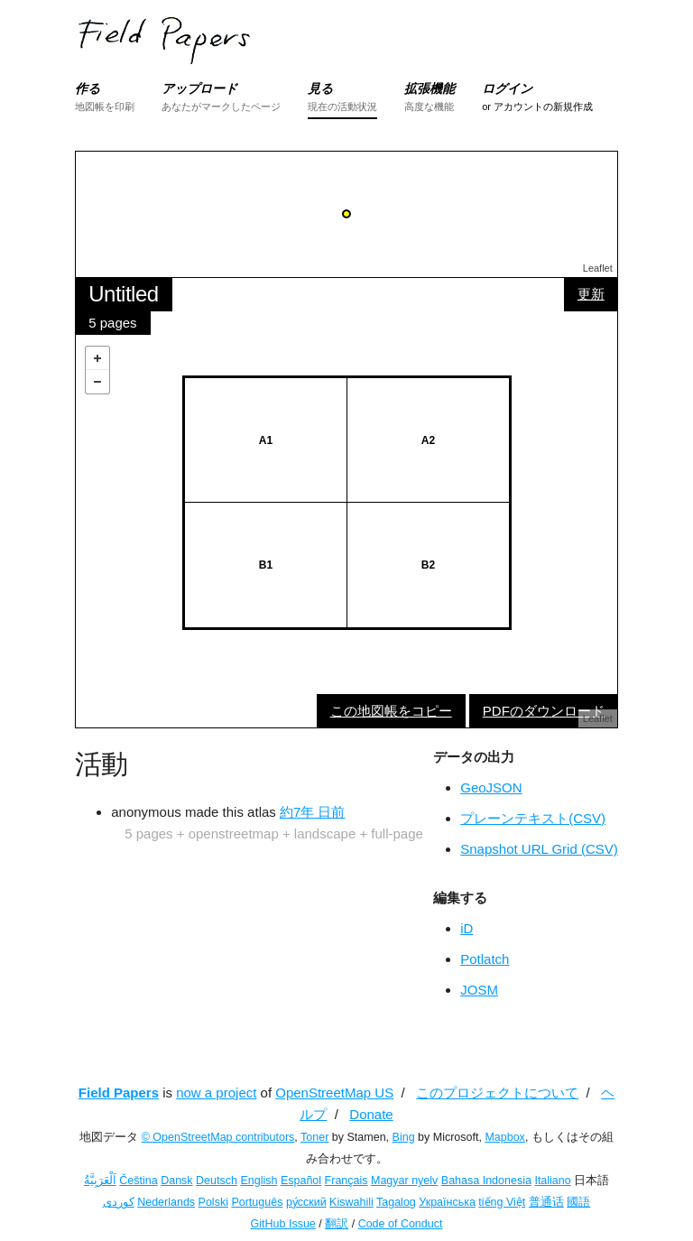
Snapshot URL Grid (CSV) (539, 849)
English (258, 1180)
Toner (314, 1137)
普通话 (546, 1202)
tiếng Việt (501, 1202)
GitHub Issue (283, 1224)
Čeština (138, 1180)
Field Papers (119, 1092)
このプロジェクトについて (497, 1092)
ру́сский (306, 1202)
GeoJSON (491, 787)
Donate (371, 1114)
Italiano (552, 1180)
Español (301, 1180)
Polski (213, 1202)
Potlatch (484, 959)
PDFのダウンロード (544, 710)
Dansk (176, 1180)
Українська (447, 1202)
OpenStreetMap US (334, 1092)
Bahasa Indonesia (486, 1180)
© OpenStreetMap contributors (218, 1137)
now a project (216, 1092)
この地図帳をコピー (391, 710)
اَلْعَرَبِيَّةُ (100, 1180)
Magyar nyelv (404, 1180)
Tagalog (396, 1202)
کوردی (118, 1202)
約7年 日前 (313, 812)
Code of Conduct (400, 1224)
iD (466, 928)
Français (346, 1180)
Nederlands (166, 1202)
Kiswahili (351, 1202)
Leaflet (598, 268)
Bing (404, 1137)
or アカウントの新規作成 (537, 106)
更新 (591, 293)
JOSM (479, 989)
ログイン (507, 88)
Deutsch (216, 1180)
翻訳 (336, 1224)
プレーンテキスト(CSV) (532, 818)
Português (256, 1202)
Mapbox (504, 1137)
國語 (578, 1202)
